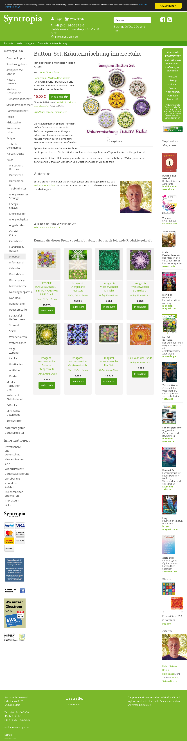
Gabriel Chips (13, 233)
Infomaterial (16, 262)
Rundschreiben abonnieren (14, 493)
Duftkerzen (16, 175)
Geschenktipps (15, 58)
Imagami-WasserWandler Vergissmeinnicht (78, 361)
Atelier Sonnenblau (44, 185)
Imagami (30, 43)
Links (8, 505)
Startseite (8, 43)
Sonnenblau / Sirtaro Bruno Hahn (52, 78)
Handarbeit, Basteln (16, 248)
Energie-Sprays (14, 205)
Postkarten (16, 364)
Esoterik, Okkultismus (13, 146)
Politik (10, 116)
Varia (19, 43)
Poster (13, 376)
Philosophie (13, 122)
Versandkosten (14, 459)
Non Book (15, 298)
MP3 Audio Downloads (13, 412)
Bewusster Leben (13, 130)
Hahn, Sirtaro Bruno (49, 72)
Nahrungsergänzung (17, 292)
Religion (11, 138)
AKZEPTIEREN (168, 6)
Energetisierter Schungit (17, 196)
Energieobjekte (17, 219)
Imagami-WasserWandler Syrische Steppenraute (47, 363)
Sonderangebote (16, 64)
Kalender (14, 268)
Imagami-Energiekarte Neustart (78, 286)
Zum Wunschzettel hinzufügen (50, 112)
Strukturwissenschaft (16, 105)
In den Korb (59, 97)
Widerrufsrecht (14, 469)
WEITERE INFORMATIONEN (78, 9)
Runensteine (17, 303)
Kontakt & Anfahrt (11, 485)
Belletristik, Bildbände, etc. (15, 397)
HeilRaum (75, 704)
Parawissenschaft (16, 110)
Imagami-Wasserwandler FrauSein (109, 361)
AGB (7, 464)
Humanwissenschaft (16, 99)
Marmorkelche (17, 286)
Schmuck (14, 325)
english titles (17, 225)
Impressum (12, 500)
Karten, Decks (15, 153)
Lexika (13, 358)
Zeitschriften (14, 420)
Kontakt (8, 734)
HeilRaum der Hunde (140, 358)
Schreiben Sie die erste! (47, 227)
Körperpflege (17, 280)
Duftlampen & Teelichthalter (17, 184)
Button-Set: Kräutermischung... (53, 43)
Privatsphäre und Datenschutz (13, 450)
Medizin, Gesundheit (13, 91)
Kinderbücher (17, 274)
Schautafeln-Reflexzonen (17, 317)
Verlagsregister (14, 432)
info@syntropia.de (66, 36)
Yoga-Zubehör (14, 350)
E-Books (11, 405)
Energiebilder (17, 213)
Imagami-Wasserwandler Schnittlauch (140, 286)
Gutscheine (16, 241)
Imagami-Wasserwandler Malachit (109, 286)
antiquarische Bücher (14, 71)
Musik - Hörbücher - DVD (14, 385)
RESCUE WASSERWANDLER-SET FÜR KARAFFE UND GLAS (46, 288)
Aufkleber (15, 370)
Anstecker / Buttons (16, 167)
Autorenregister (15, 428)
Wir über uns (13, 478)
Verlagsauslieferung (15, 473)
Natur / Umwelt (11, 81)
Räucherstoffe (17, 309)
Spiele (13, 331)
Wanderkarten (17, 337)
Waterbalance (17, 343)
